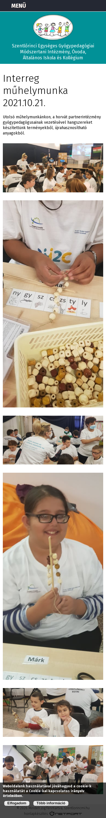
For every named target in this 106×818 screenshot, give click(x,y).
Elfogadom (16, 803)
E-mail (99, 5)
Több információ (50, 803)
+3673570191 (85, 5)
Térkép (71, 5)
